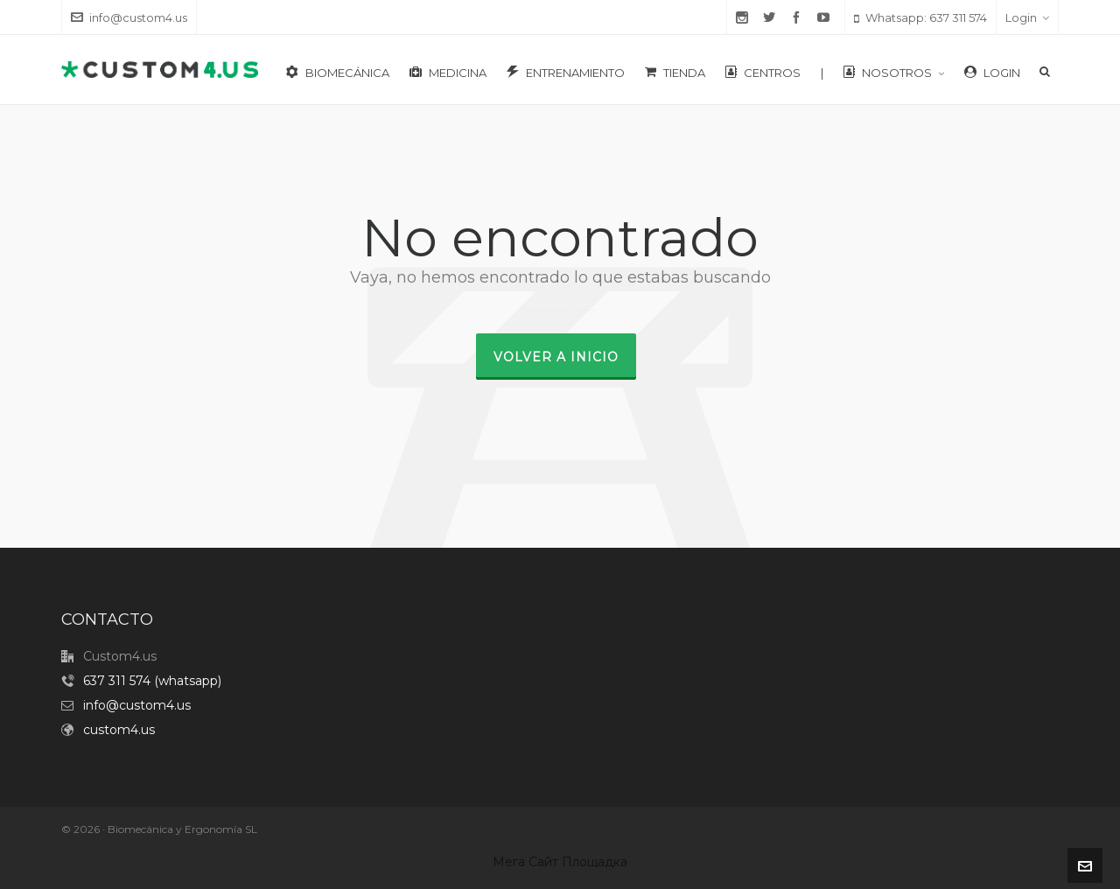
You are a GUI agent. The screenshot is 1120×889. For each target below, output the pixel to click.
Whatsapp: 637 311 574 (920, 17)
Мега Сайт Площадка (560, 862)
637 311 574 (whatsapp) (152, 681)
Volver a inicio (556, 357)
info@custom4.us (129, 17)
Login (1027, 17)
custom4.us (119, 730)
